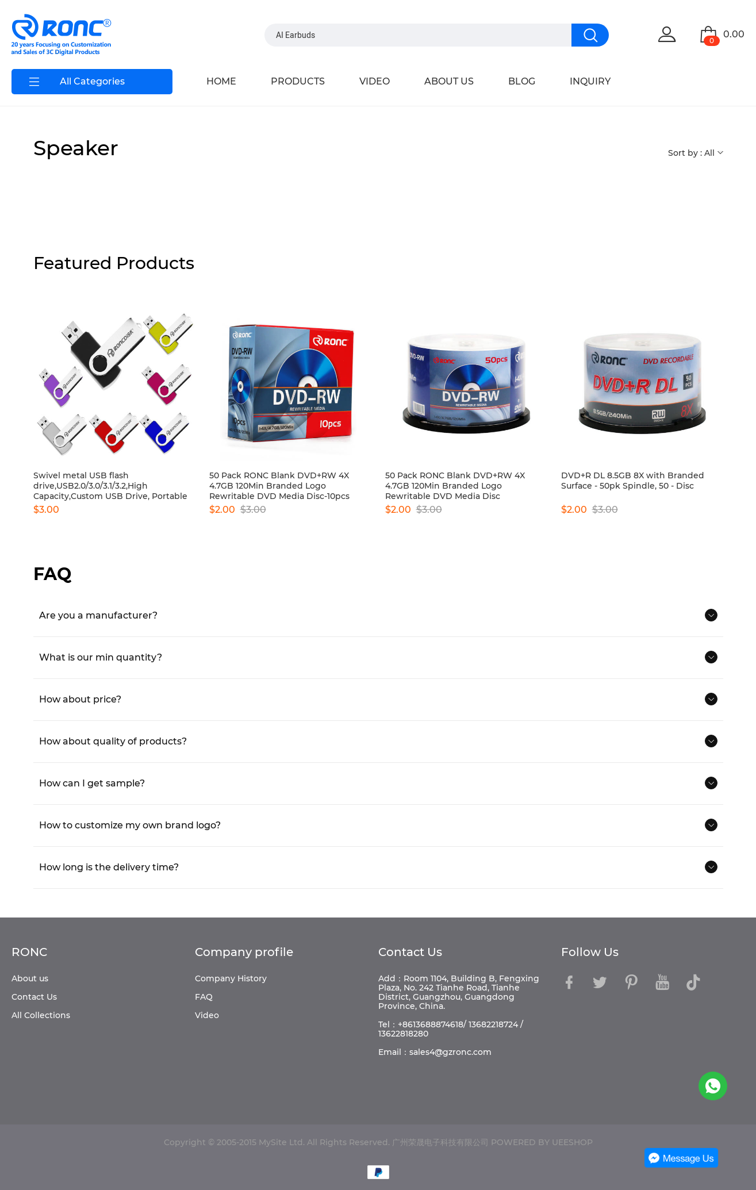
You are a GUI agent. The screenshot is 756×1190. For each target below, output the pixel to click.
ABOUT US (449, 81)
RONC (29, 952)
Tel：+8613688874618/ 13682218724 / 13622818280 (450, 1029)
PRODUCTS (298, 81)
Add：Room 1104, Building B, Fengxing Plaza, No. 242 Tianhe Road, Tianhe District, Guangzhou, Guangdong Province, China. (458, 992)
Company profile (244, 952)
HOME (221, 81)
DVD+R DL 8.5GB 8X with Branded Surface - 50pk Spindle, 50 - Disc (632, 480)
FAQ (204, 997)
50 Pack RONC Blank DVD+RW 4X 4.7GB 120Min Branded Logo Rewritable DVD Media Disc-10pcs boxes (279, 485)
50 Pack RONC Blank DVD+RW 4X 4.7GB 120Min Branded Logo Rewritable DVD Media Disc (455, 485)
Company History (231, 978)
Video (207, 1015)
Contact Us (34, 997)
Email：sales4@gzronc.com (435, 1052)
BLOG (521, 81)
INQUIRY (590, 81)
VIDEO (374, 81)
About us (29, 978)
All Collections (40, 1015)
